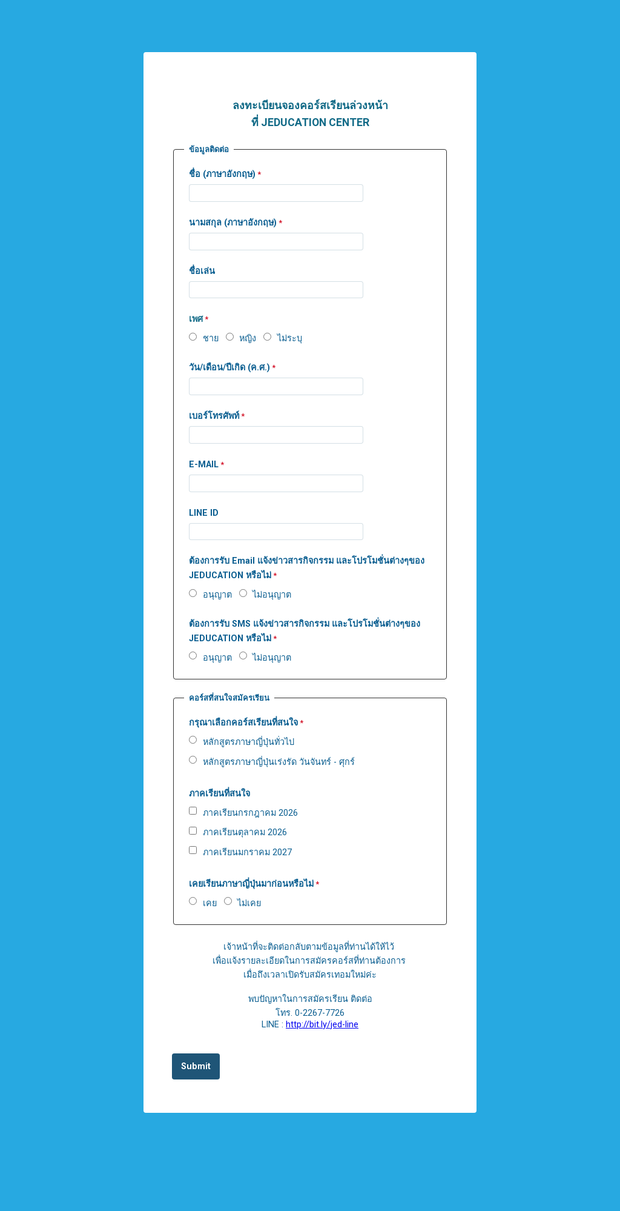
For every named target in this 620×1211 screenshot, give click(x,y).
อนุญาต (217, 595)
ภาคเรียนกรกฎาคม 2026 (250, 813)
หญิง (247, 338)
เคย (210, 903)
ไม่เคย (249, 903)
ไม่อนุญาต (271, 595)
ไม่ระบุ (289, 338)
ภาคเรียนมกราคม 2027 (247, 852)
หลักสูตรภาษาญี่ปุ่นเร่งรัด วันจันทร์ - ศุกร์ (279, 762)
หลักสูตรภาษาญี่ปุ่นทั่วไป (248, 742)
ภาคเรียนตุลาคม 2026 (245, 832)
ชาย (211, 338)
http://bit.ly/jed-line (322, 1024)
